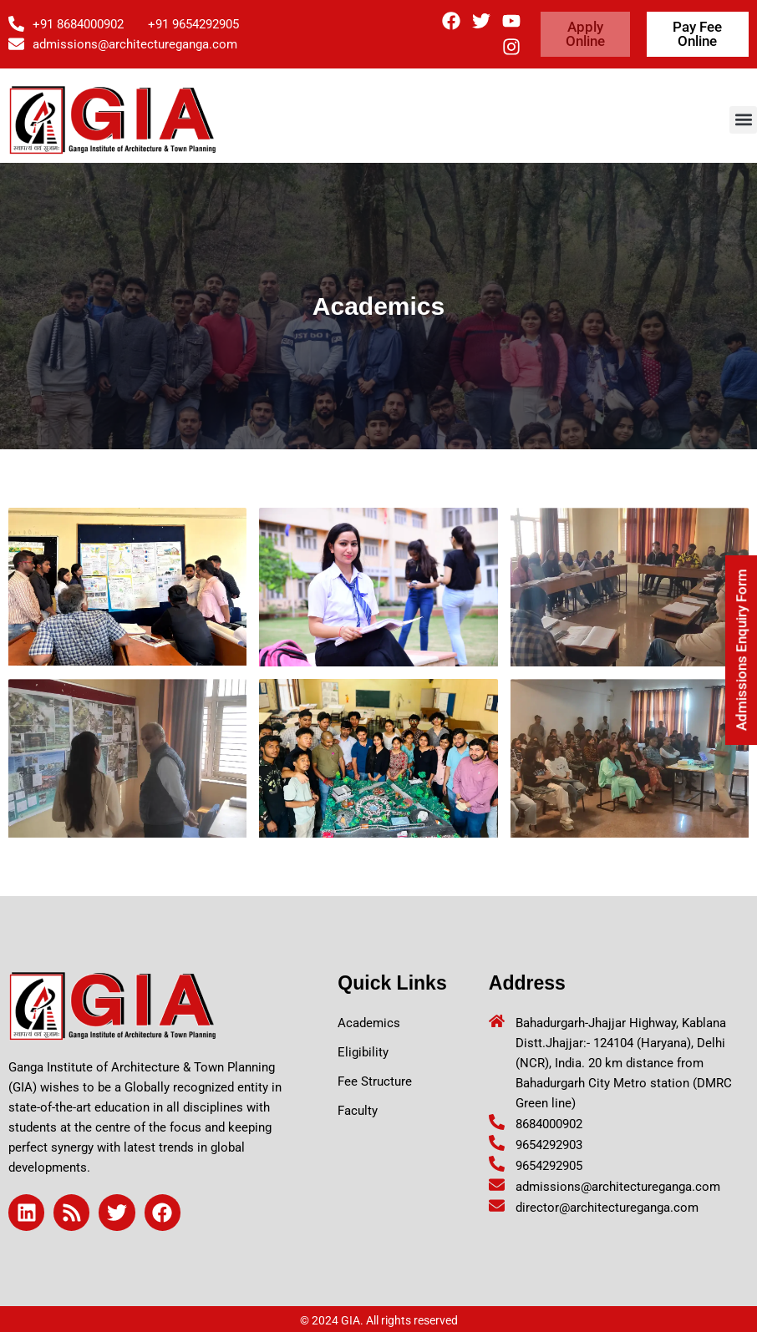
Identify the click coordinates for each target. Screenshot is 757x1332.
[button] (743, 120)
